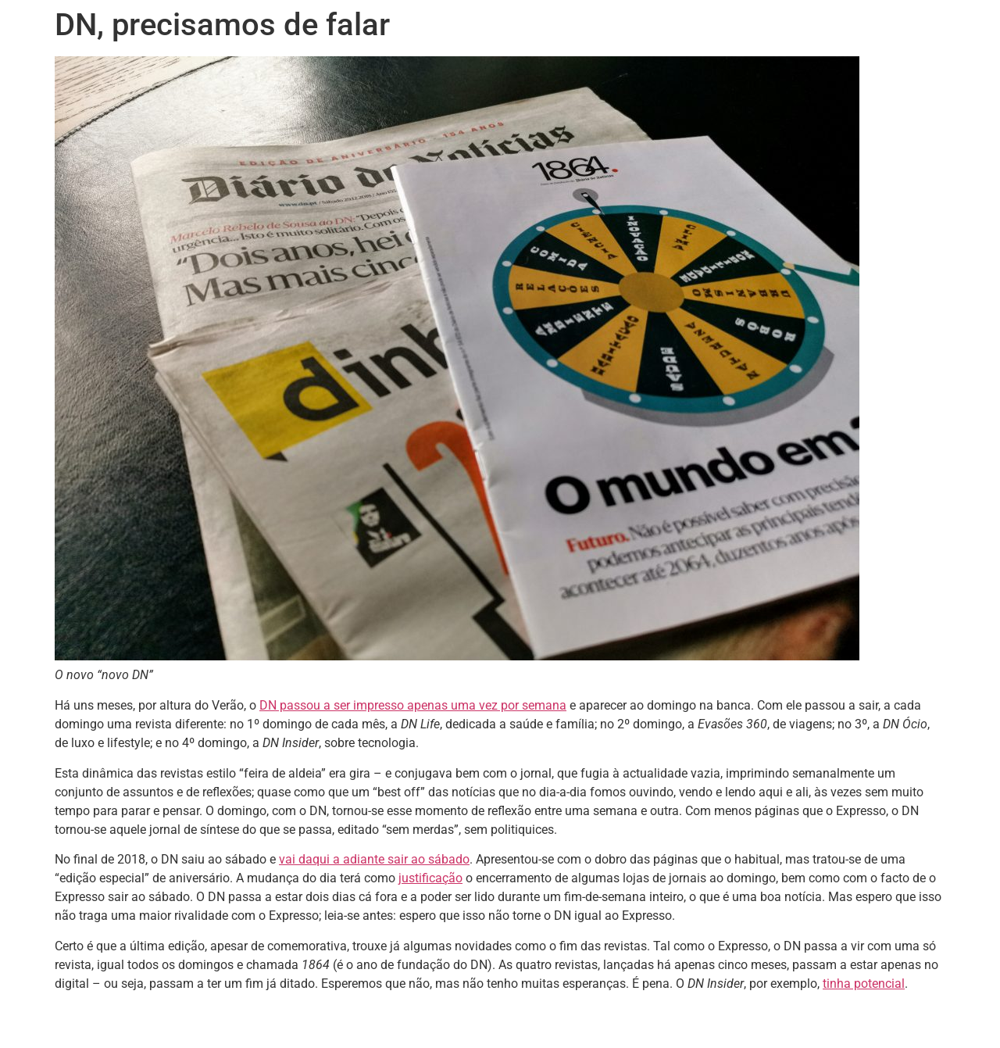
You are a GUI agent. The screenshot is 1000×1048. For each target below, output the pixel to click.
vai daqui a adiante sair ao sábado (374, 859)
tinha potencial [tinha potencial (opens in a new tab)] (864, 983)
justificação (430, 878)
